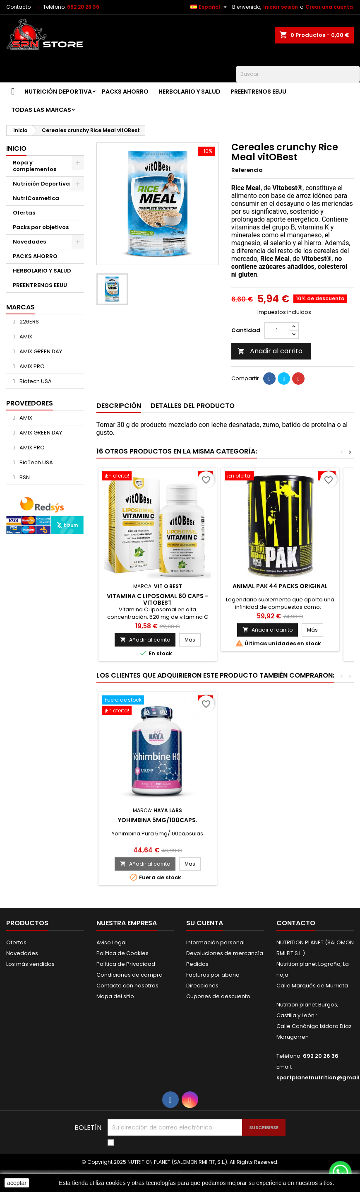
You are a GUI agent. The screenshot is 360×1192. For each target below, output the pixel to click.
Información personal (215, 942)
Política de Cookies (122, 953)
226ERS (28, 322)
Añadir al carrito (270, 351)
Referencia (247, 170)
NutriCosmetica (36, 198)
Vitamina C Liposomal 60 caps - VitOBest (157, 599)
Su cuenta (204, 923)
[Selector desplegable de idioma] (209, 7)
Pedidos (197, 964)
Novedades (29, 242)
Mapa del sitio (115, 996)
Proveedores (29, 403)
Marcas (20, 307)
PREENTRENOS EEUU (258, 91)
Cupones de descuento (218, 996)
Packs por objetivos (41, 227)
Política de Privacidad (125, 964)
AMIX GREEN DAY (40, 351)
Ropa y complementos (34, 166)
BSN (24, 477)
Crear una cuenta (329, 6)
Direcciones (202, 985)
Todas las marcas (41, 110)
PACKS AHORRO (125, 91)
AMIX (25, 336)
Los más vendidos (30, 964)
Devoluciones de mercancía (224, 953)
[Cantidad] (276, 330)
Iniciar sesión (280, 6)
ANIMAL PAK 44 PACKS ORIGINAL (280, 586)
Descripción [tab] (118, 405)
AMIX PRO (31, 366)
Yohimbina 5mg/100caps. (157, 820)
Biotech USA (35, 381)
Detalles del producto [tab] (193, 405)
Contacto (18, 6)
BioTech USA (35, 462)
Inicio (16, 148)
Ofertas (24, 213)
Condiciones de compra (129, 975)
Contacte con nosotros (127, 985)
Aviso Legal (111, 942)
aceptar (16, 1183)
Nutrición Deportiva (58, 91)
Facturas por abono (213, 975)
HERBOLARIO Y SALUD (189, 91)
